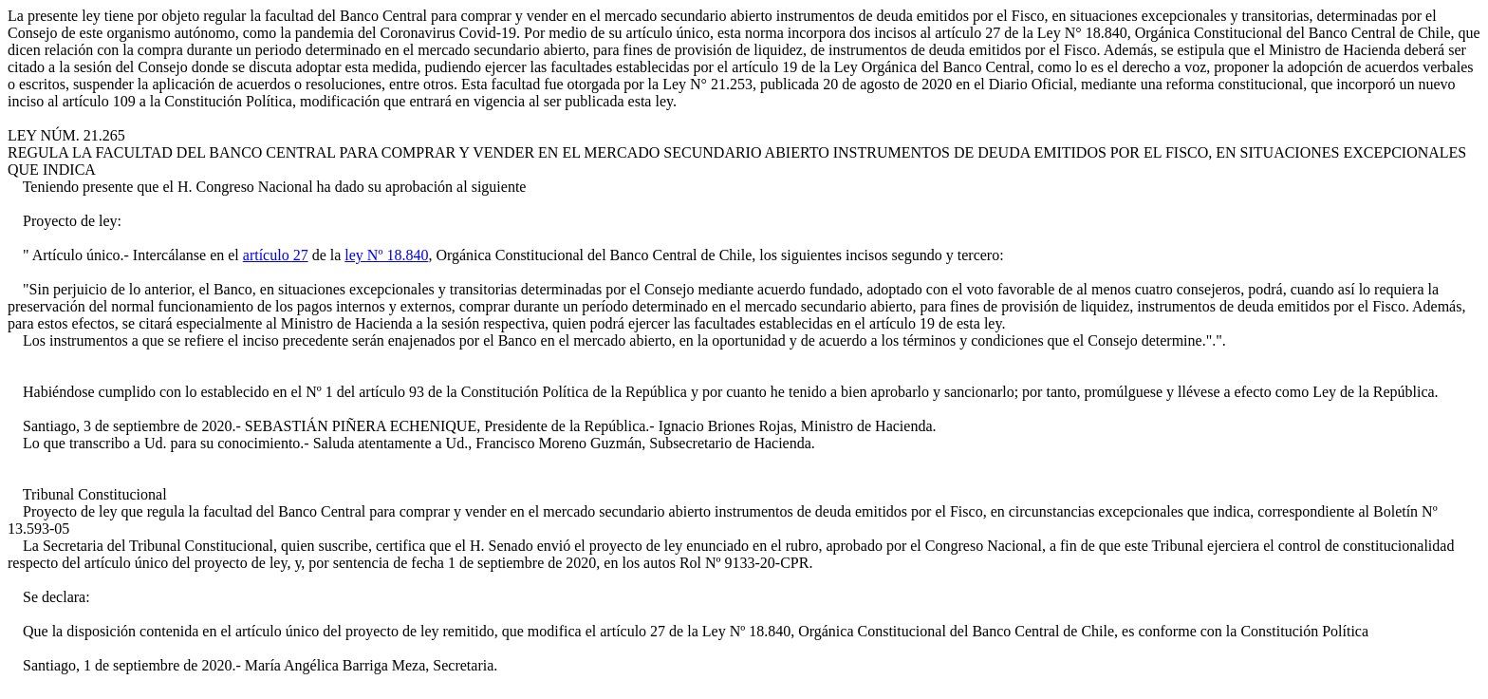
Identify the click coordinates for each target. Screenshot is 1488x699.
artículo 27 (275, 255)
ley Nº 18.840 (386, 255)
